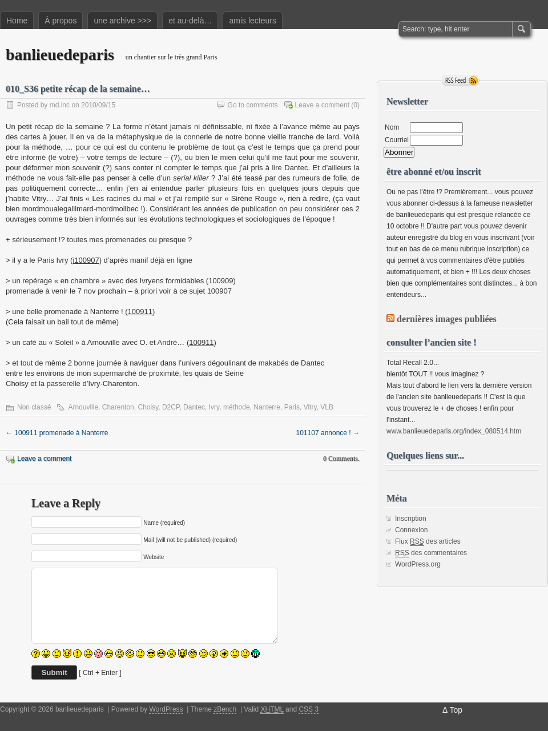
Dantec (194, 407)
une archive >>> (122, 20)
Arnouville (83, 407)
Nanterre (266, 407)
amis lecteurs (252, 20)
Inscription (410, 519)
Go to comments (253, 105)
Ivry (214, 407)
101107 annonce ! (328, 433)
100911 (140, 311)
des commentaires (431, 553)
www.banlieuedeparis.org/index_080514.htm (453, 431)
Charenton (118, 407)
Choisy (148, 407)
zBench (224, 709)
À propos (60, 20)
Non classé (34, 407)
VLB (326, 407)
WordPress (166, 709)
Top (455, 709)
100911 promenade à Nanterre (57, 433)
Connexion (411, 530)
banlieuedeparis (60, 54)
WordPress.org (418, 564)
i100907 (85, 260)
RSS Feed (461, 80)
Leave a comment (322, 105)
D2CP (170, 407)
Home (16, 20)
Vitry (310, 407)
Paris (292, 407)
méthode (236, 407)
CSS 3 (309, 709)
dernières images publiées (447, 319)
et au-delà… (190, 20)
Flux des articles (428, 541)
